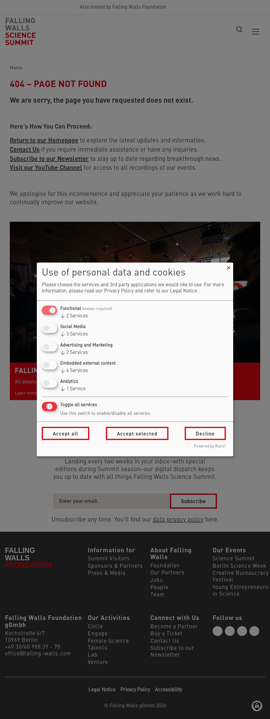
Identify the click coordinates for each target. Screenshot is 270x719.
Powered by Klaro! (210, 446)
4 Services (74, 371)
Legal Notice (183, 291)
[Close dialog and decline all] (228, 266)
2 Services (74, 316)
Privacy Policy (119, 291)
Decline (205, 433)
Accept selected (137, 433)
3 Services (74, 334)
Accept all (65, 433)
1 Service (73, 389)
